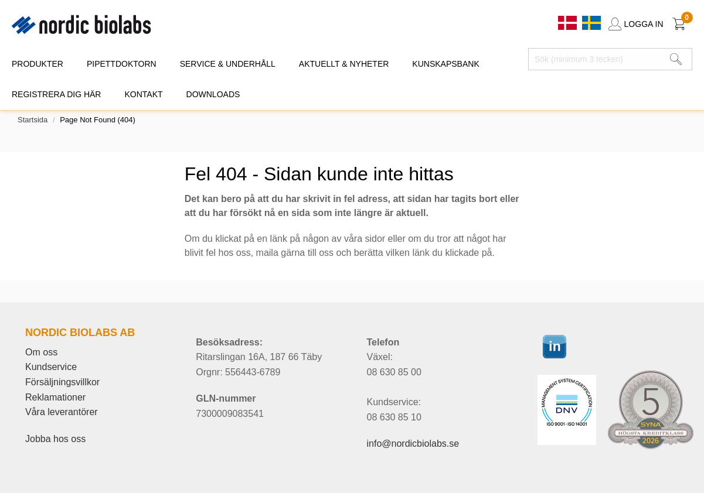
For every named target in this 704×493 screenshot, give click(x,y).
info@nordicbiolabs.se (412, 444)
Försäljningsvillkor (62, 382)
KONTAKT (143, 94)
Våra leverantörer (61, 412)
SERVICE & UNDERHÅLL (228, 64)
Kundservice (51, 367)
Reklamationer (55, 397)
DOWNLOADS (213, 94)
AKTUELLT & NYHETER (344, 64)
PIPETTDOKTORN (122, 64)
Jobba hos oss (55, 439)
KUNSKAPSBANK (445, 64)
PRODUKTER (37, 64)
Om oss (41, 352)
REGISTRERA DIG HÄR (56, 94)
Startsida (32, 120)
